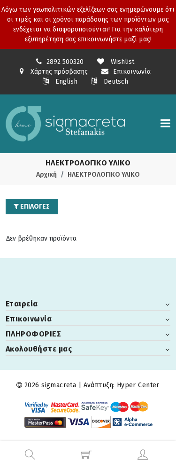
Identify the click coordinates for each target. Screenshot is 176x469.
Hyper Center (138, 385)
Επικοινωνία (126, 72)
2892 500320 (65, 62)
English (60, 82)
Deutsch (109, 82)
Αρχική (46, 175)
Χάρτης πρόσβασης (54, 72)
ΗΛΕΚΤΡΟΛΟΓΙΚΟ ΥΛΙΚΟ (104, 175)
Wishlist (115, 62)
